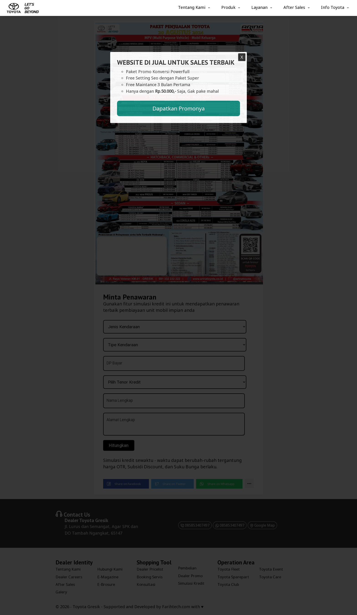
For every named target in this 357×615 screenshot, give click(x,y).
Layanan (259, 7)
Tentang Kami (191, 7)
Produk (228, 7)
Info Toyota (332, 7)
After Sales (294, 7)
